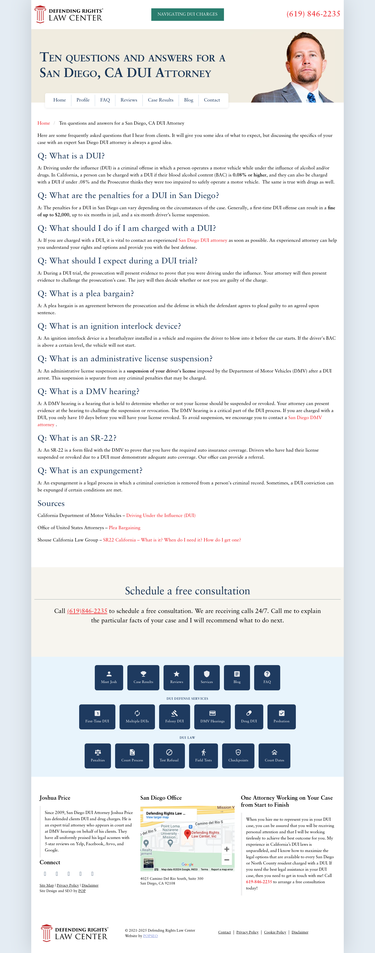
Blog (188, 100)
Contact (212, 100)
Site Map (47, 886)
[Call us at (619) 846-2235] (313, 14)
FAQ (105, 100)
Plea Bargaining (125, 528)
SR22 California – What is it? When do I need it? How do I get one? (172, 540)
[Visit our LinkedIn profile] (68, 874)
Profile (83, 100)
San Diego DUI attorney (204, 240)
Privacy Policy (68, 886)
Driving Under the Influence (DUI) (161, 515)
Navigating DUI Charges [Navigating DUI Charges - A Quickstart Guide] (188, 14)
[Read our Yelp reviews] (80, 874)
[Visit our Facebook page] (44, 874)
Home (59, 100)
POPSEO (150, 936)
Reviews (129, 100)
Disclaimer (90, 886)
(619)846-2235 (87, 611)
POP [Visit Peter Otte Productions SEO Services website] (82, 891)
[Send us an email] (92, 874)
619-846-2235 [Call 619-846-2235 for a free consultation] (259, 882)
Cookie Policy (275, 933)
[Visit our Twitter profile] (56, 874)
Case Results (160, 100)
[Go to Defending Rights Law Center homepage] (69, 14)
